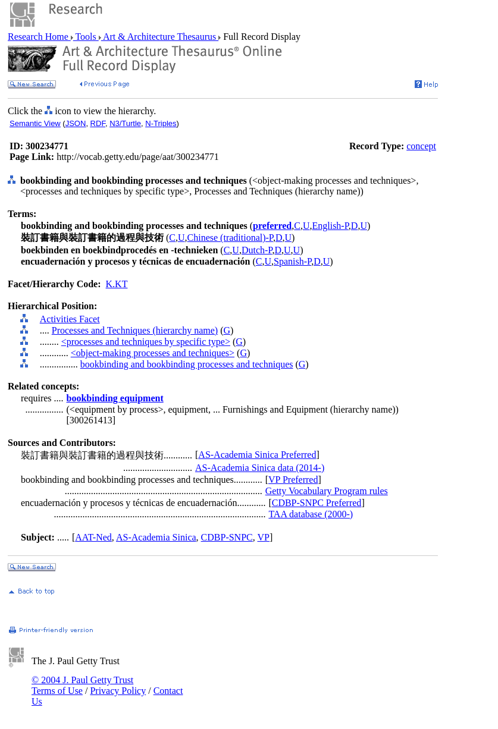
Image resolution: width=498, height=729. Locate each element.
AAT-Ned (93, 537)
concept (421, 146)
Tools (86, 37)
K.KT (117, 284)
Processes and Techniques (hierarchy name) (135, 330)
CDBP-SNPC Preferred (317, 503)
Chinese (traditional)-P (230, 237)
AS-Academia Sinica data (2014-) (259, 468)
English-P (330, 226)
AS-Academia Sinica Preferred (257, 455)
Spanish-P (292, 261)
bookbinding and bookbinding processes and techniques (186, 364)
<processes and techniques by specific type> (145, 342)
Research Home (39, 37)
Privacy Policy (118, 691)
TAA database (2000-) (310, 514)
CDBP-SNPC (227, 537)
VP (263, 537)
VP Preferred (293, 480)
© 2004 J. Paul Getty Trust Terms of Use (82, 685)
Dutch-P (257, 250)
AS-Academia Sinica (156, 537)
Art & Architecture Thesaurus (159, 37)
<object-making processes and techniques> (152, 353)
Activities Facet (70, 319)
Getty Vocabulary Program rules (326, 491)
